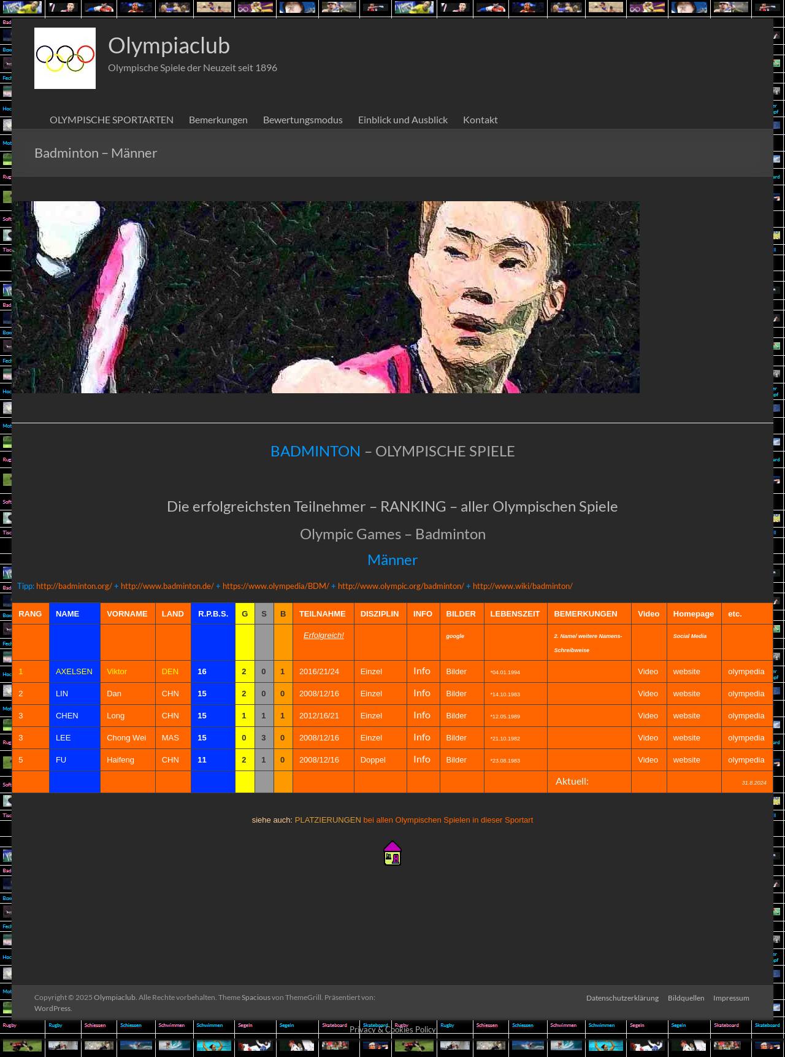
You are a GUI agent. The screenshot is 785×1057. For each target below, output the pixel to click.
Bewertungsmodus (303, 119)
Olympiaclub (169, 44)
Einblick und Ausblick (403, 119)
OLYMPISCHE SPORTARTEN (112, 119)
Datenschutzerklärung (622, 997)
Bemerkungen (218, 119)
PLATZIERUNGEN (328, 819)
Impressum (732, 997)
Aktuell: (572, 780)
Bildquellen (686, 997)
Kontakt (480, 119)
